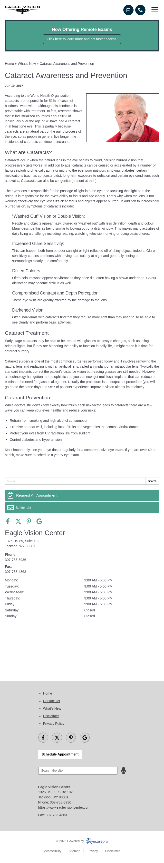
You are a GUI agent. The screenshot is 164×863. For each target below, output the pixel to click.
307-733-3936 (15, 560)
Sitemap (74, 851)
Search (152, 481)
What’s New (52, 708)
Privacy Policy (53, 724)
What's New (27, 64)
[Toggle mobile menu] (154, 9)
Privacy (92, 851)
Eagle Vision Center (35, 533)
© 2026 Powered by (82, 841)
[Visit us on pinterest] (29, 521)
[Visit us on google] (39, 521)
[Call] (140, 10)
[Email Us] (82, 507)
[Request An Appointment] (82, 495)
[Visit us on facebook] (8, 521)
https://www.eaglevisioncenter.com (64, 807)
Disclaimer (51, 716)
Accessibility (52, 851)
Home (9, 64)
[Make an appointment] (128, 10)
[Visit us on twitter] (18, 521)
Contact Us (51, 701)
